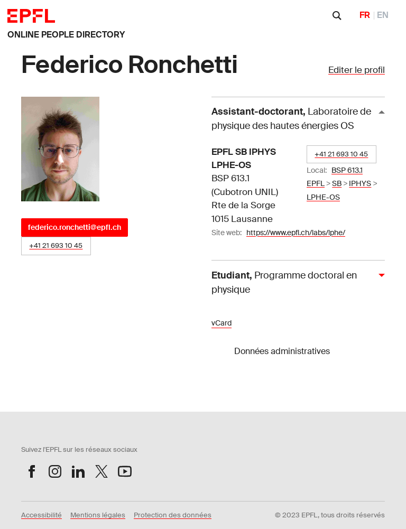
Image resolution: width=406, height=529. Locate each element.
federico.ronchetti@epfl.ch (74, 227)
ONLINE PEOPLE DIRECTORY (66, 34)
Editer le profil (356, 70)
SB (337, 183)
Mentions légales (97, 515)
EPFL (316, 183)
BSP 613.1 (347, 170)
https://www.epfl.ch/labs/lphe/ (295, 232)
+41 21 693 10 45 (55, 245)
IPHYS (360, 183)
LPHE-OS (323, 197)
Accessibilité (41, 515)
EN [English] (383, 15)
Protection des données (172, 515)
